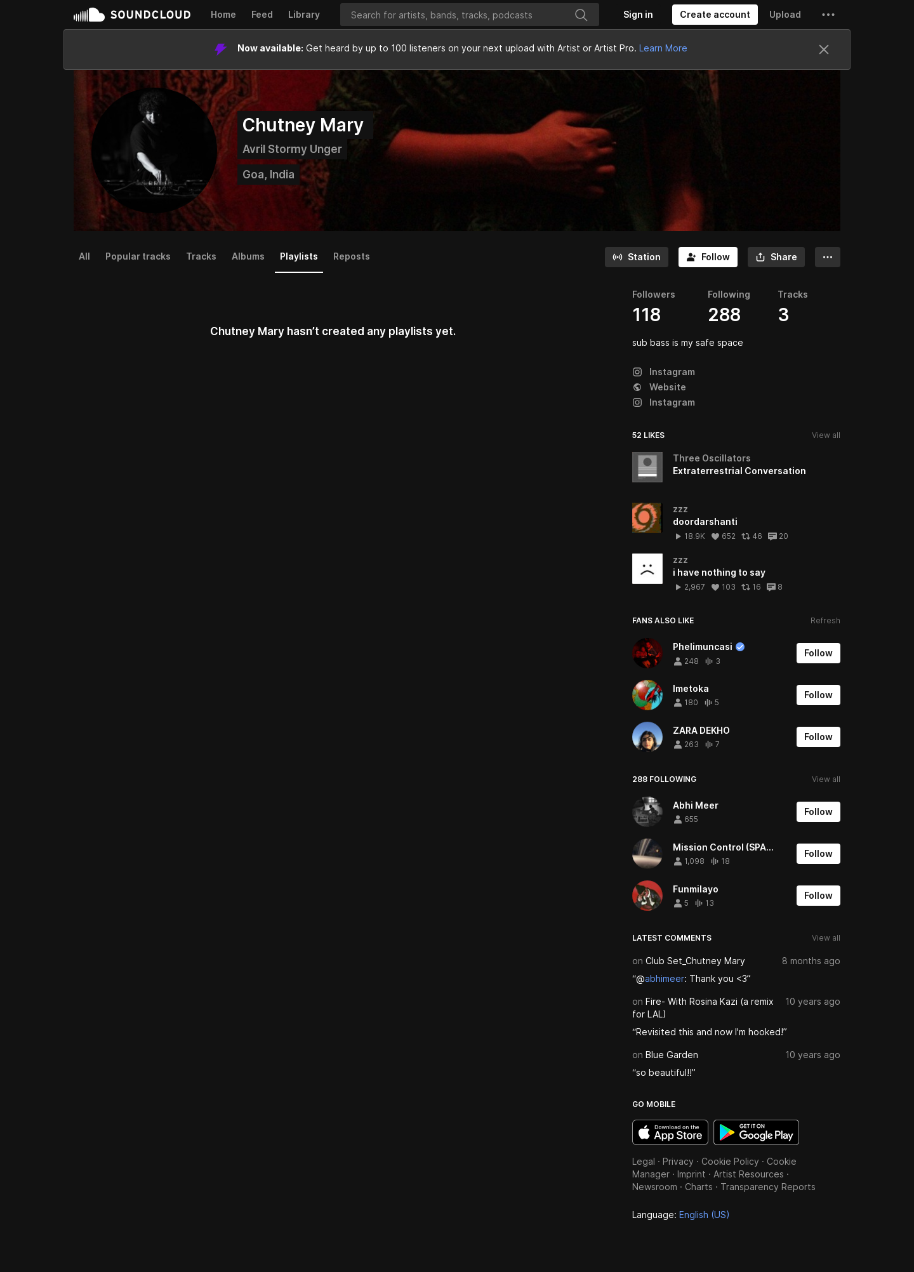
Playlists (299, 256)
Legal (643, 1161)
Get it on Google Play (756, 1132)
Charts (699, 1186)
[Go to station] (636, 257)
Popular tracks (138, 256)
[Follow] (708, 257)
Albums (248, 256)
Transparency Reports (768, 1186)
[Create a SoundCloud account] (715, 14)
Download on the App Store (670, 1132)
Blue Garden (672, 1054)
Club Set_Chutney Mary (695, 960)
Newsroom (654, 1186)
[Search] (469, 14)
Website (659, 386)
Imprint (691, 1174)
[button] (828, 14)
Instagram (663, 371)
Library (304, 14)
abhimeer (664, 978)
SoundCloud (132, 15)
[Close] (824, 49)
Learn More (663, 48)
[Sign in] (638, 14)
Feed (262, 14)
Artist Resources (748, 1174)
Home (223, 14)
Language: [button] (681, 1214)
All (84, 256)
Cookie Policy (730, 1161)
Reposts (351, 256)
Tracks (201, 256)
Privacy (678, 1161)
